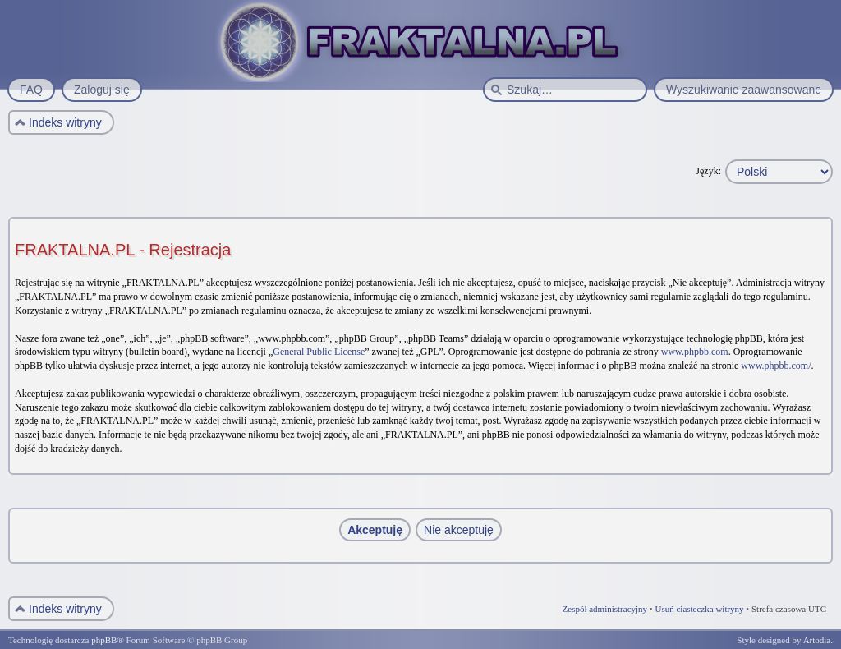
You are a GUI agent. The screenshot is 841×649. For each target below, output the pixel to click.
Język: (708, 171)
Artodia (817, 640)
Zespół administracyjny (605, 609)
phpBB (104, 640)
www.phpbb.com (694, 351)
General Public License (319, 351)
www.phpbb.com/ (776, 365)
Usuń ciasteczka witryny (699, 609)
